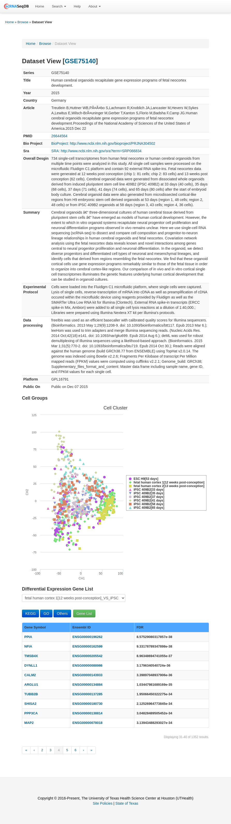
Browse (23, 22)
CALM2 (30, 675)
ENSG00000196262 (87, 637)
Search (59, 6)
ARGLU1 (31, 684)
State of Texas (127, 803)
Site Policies (102, 803)
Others (62, 613)
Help (77, 6)
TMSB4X (31, 656)
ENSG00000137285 (87, 694)
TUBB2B (31, 694)
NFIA (28, 646)
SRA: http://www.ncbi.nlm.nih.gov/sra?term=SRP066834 (96, 151)
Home (39, 6)
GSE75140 (80, 61)
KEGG (30, 613)
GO (46, 613)
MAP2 (29, 723)
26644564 (59, 136)
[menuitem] (39, 6)
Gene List (84, 613)
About (94, 6)
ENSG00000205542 (87, 656)
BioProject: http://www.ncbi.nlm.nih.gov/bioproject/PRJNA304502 (103, 143)
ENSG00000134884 (87, 684)
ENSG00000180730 (87, 704)
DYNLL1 (30, 665)
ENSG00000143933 (87, 675)
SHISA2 (30, 704)
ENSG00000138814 (87, 713)
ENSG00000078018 (87, 723)
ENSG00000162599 (87, 646)
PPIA (28, 637)
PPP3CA (31, 713)
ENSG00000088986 (87, 665)
